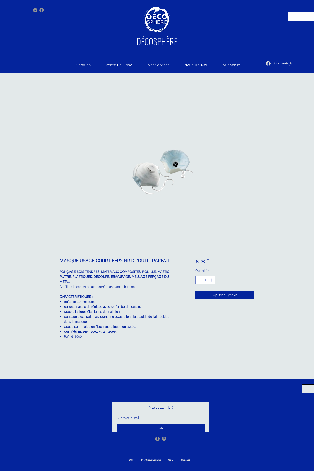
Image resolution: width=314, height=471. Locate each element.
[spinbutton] (205, 280)
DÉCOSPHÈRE (156, 41)
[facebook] (41, 10)
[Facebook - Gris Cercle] (157, 439)
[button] (288, 63)
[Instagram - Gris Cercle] (35, 10)
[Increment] (212, 280)
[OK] (161, 428)
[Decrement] (199, 280)
